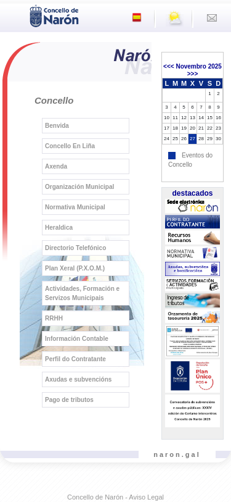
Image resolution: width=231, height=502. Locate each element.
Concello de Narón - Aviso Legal (115, 497)
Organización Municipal (79, 186)
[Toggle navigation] (13, 14)
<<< (168, 66)
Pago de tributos (69, 399)
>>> (192, 73)
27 (192, 138)
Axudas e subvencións (78, 379)
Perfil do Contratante (75, 359)
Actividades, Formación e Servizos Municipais (82, 293)
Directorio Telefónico (75, 248)
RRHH (54, 318)
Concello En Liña (70, 146)
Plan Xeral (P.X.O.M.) (75, 268)
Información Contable (76, 338)
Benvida (57, 125)
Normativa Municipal (75, 207)
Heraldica (59, 227)
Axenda (56, 166)
